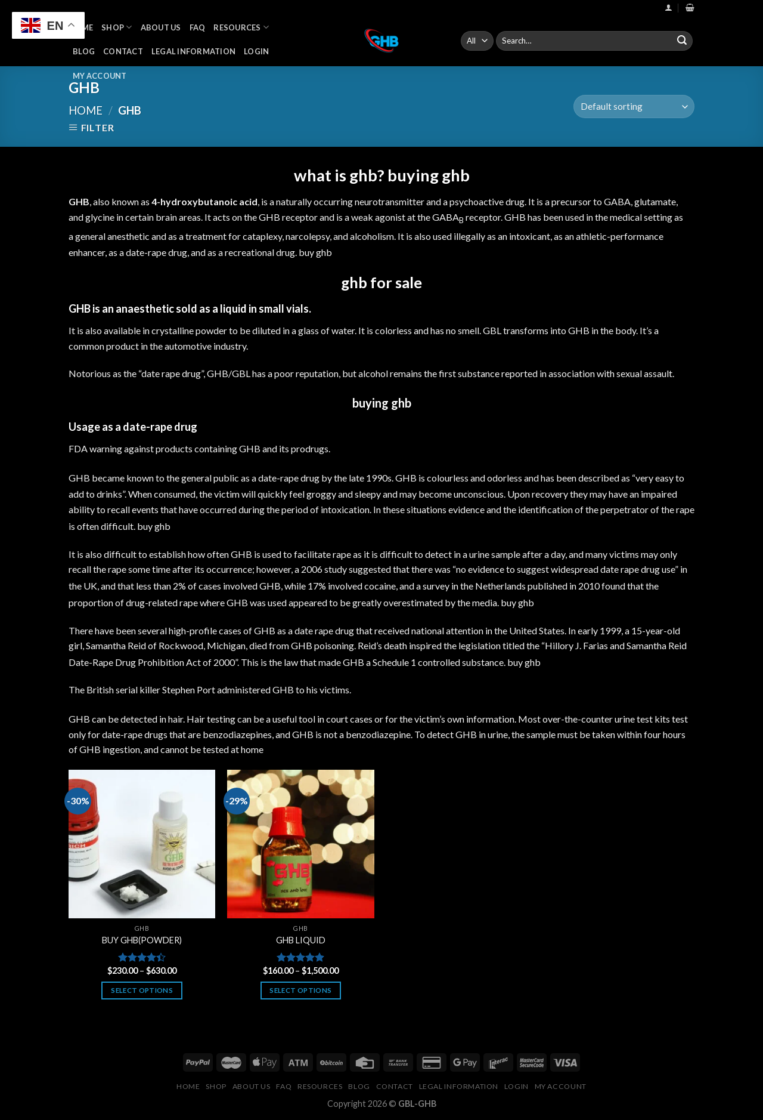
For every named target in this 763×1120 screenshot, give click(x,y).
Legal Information (193, 51)
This (250, 662)
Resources (241, 27)
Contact (123, 51)
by (450, 602)
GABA (617, 201)
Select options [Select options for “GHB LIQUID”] (300, 990)
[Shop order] (633, 106)
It (401, 236)
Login (256, 51)
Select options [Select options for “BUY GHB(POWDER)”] (142, 990)
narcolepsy (308, 236)
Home (86, 110)
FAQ (198, 27)
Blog (84, 51)
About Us (161, 27)
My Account (100, 76)
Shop (116, 27)
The (77, 689)
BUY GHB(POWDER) (142, 940)
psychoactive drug (487, 201)
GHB (249, 448)
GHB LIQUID (300, 940)
